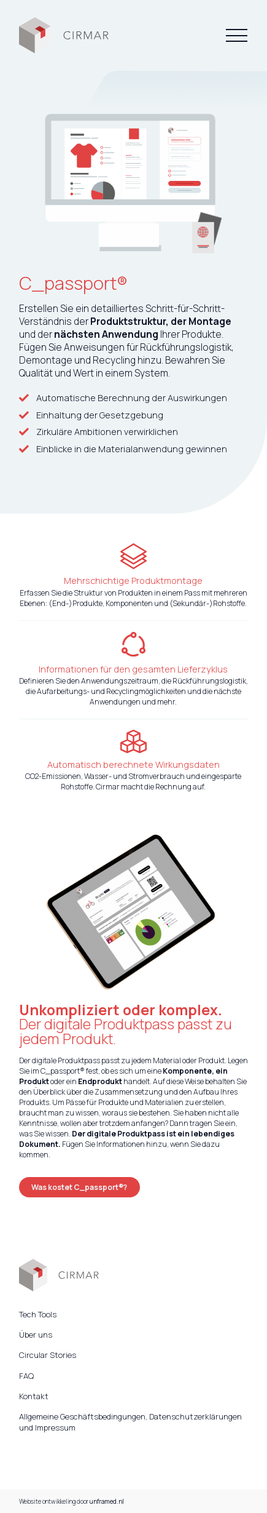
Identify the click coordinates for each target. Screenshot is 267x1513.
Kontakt (33, 1396)
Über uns (35, 1334)
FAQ (26, 1375)
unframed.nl (107, 1501)
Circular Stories (47, 1354)
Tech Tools (37, 1314)
